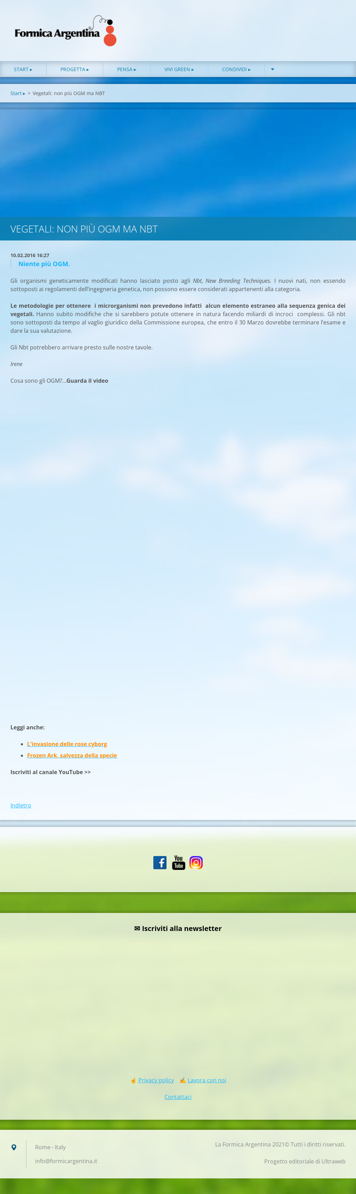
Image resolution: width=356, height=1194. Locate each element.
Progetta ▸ (74, 69)
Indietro (20, 805)
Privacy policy (156, 1080)
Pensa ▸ (126, 69)
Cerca (338, 20)
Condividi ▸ (236, 69)
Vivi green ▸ (179, 69)
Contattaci (178, 1097)
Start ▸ (23, 69)
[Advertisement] (178, 161)
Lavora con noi (207, 1080)
